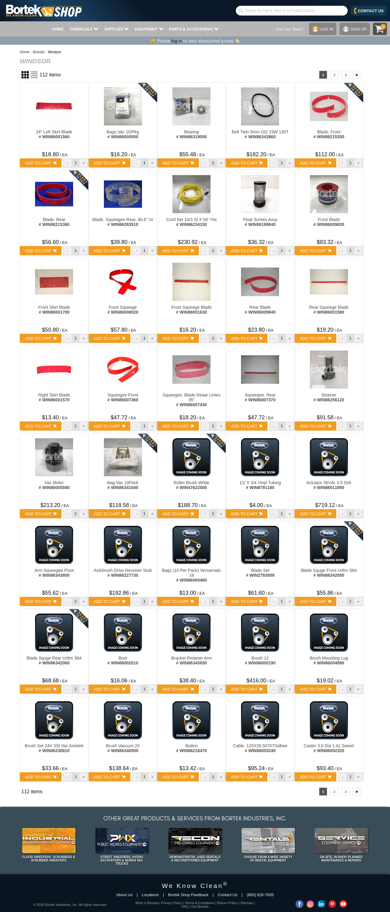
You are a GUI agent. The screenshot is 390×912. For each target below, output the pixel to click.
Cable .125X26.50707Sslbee (260, 748)
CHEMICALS (83, 29)
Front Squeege (122, 310)
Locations (150, 895)
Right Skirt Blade (54, 397)
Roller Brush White (191, 485)
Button (191, 748)
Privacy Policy (171, 903)
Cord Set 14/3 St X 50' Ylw (191, 222)
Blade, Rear (54, 222)
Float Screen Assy (260, 222)
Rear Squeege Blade (329, 310)
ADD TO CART (41, 163)
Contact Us (227, 895)
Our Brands (199, 906)
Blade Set (260, 573)
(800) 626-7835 (260, 895)
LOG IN (322, 29)
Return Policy (227, 903)
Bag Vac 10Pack (122, 485)
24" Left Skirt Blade (54, 134)
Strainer (329, 397)
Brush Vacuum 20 (123, 748)
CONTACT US (369, 11)
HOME (57, 29)
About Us (124, 895)
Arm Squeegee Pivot (53, 573)
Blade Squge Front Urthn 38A (329, 573)
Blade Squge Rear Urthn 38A (54, 660)
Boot (122, 660)
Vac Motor (54, 485)
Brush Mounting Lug (329, 660)
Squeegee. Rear (260, 397)
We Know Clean (195, 885)
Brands (38, 52)
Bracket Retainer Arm (191, 660)
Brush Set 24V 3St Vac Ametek (54, 748)
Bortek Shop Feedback (188, 895)
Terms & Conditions (199, 903)
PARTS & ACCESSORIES (193, 29)
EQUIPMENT (149, 29)
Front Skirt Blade (54, 310)
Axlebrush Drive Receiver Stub (123, 573)
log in (176, 41)
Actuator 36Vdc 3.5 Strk (328, 485)
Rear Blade (260, 310)
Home (25, 52)
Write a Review (146, 903)
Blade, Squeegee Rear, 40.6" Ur (122, 222)
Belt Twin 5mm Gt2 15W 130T (260, 134)
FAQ (185, 906)
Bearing (191, 134)
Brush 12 (260, 660)
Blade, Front (329, 134)
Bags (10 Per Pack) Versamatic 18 (191, 575)
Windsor (54, 52)
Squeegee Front (122, 397)
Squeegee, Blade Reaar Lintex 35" (191, 400)
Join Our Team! (289, 29)
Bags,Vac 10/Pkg (123, 134)
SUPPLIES (116, 29)
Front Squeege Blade (191, 310)
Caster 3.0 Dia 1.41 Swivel (329, 748)
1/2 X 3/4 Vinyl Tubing (260, 485)
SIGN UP (355, 29)
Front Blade (329, 222)
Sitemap (246, 903)
